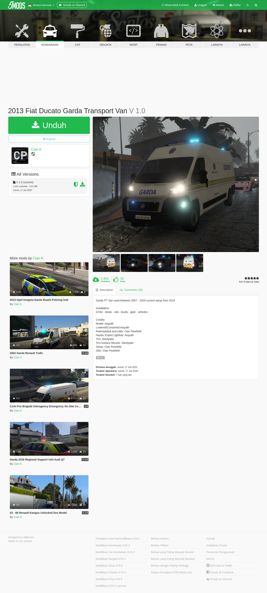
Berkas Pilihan (159, 545)
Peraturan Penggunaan (220, 552)
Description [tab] (104, 289)
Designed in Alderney (21, 537)
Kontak (210, 538)
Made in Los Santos (20, 541)
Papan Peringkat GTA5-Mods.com (171, 572)
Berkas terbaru (160, 538)
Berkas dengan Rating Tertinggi (170, 565)
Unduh (49, 125)
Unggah (200, 5)
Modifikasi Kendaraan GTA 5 (113, 545)
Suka (122, 281)
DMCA (210, 558)
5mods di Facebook (220, 572)
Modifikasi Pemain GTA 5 (111, 572)
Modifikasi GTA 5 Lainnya (111, 585)
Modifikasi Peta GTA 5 (109, 579)
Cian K (36, 149)
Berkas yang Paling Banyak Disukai (172, 552)
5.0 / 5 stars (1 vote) (249, 282)
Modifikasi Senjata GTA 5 (111, 558)
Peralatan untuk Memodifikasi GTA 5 (117, 538)
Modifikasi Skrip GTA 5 (109, 565)
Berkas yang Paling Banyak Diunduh (173, 558)
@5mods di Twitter (219, 565)
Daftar (235, 5)
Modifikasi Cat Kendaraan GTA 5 (115, 552)
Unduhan (105, 281)
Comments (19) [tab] (131, 289)
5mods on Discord (219, 579)
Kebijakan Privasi (216, 545)
